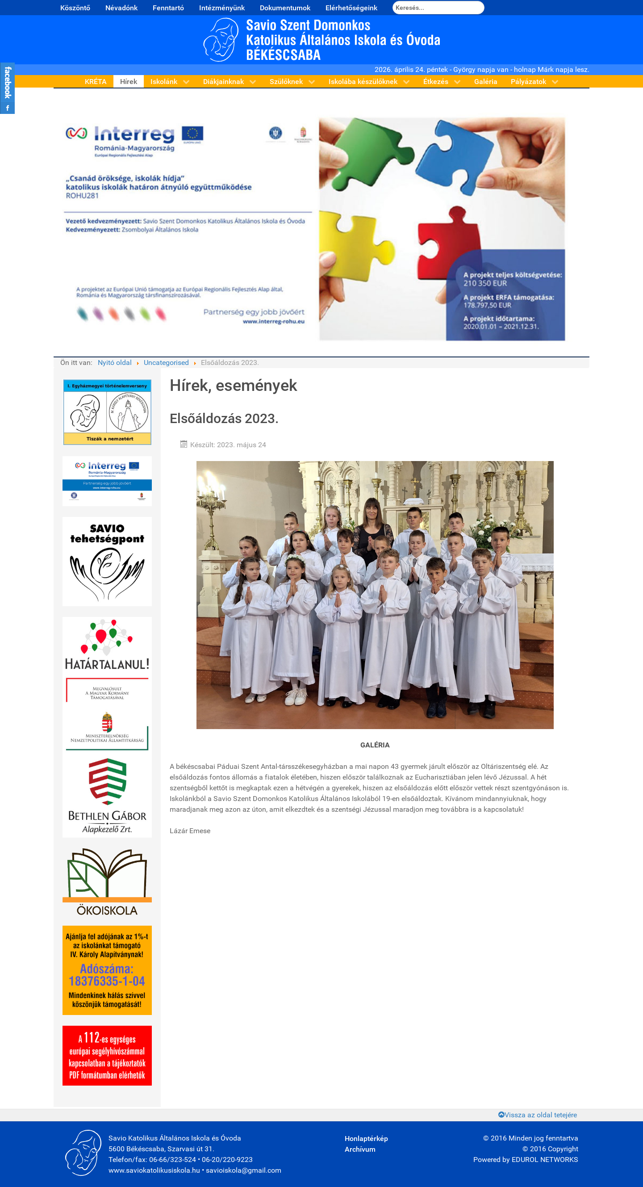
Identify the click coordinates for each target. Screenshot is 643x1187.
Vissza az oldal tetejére (537, 1115)
